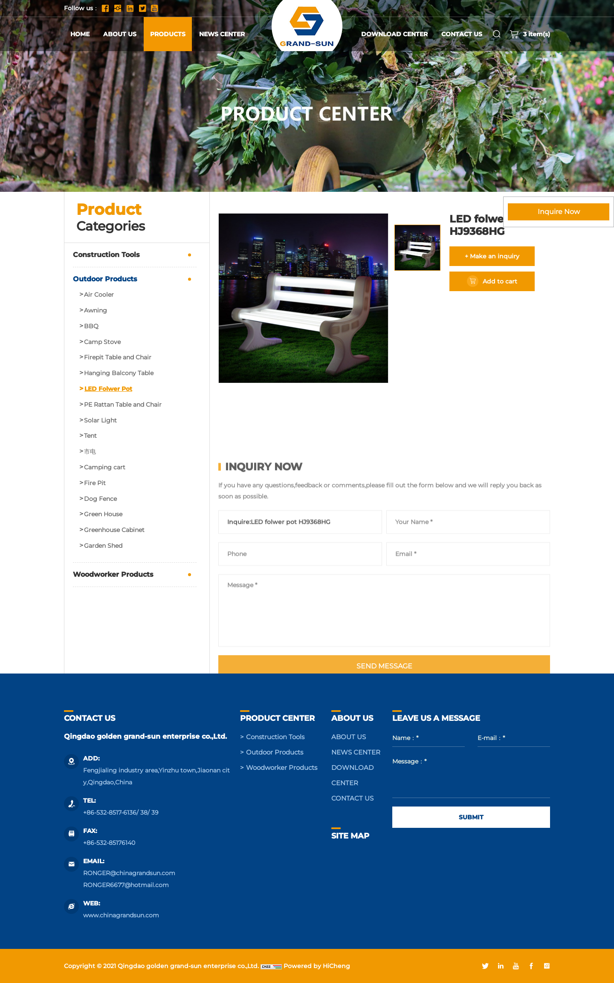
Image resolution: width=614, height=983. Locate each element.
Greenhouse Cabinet (114, 530)
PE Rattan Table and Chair (123, 404)
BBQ (91, 326)
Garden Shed (103, 545)
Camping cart (104, 467)
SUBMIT (471, 817)
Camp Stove (102, 342)
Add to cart (500, 281)
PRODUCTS (167, 34)
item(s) (530, 34)
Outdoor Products (105, 279)
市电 (90, 451)
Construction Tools (106, 255)
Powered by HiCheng (317, 966)
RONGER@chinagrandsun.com (129, 873)
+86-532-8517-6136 (109, 812)
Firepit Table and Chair (117, 357)
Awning (95, 310)
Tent (90, 435)
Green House (103, 514)
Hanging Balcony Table (119, 373)
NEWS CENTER (222, 34)
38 (144, 812)
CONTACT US (461, 34)
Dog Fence (100, 499)
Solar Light (100, 420)
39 (155, 812)
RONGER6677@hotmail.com (126, 885)
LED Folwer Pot (108, 389)
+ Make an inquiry (492, 256)
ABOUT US (119, 34)
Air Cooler (99, 294)
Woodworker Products (113, 574)
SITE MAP (350, 836)
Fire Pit (95, 483)
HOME (80, 34)
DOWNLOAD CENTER (394, 34)
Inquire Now (559, 212)
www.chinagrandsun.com (121, 915)
